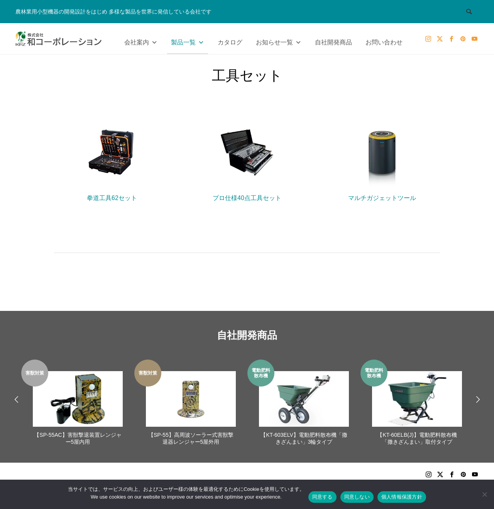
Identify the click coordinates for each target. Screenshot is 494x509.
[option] (78, 403)
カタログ (230, 42)
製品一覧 (187, 40)
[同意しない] (484, 494)
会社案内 (140, 40)
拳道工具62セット (112, 159)
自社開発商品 (333, 42)
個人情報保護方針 (401, 497)
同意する (322, 497)
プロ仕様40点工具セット (247, 159)
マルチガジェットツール (382, 159)
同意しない (357, 497)
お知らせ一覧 (278, 40)
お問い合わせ (384, 42)
